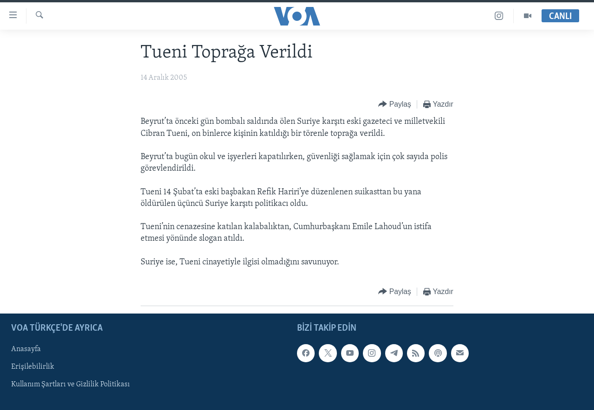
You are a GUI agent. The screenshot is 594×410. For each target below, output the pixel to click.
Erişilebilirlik (32, 367)
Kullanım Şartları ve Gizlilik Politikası (70, 384)
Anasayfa (26, 349)
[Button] (394, 104)
